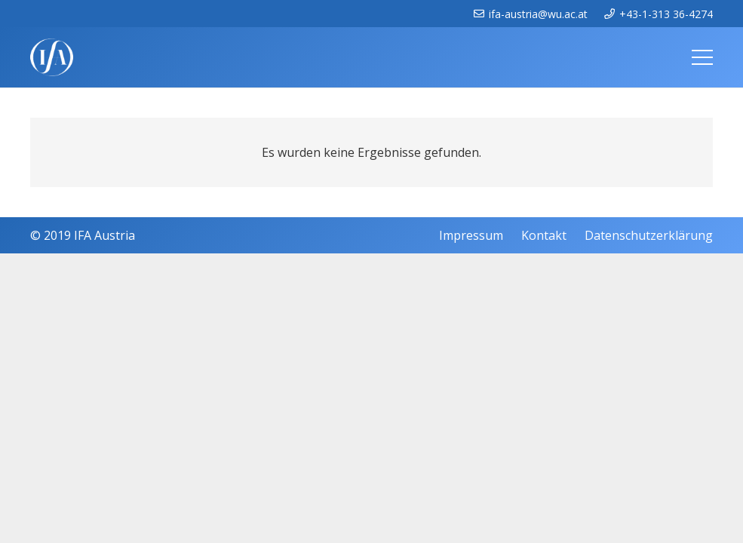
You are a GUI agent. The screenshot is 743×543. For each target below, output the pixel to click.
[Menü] (702, 57)
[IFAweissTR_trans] (51, 57)
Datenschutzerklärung (649, 235)
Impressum (471, 235)
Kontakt (543, 235)
